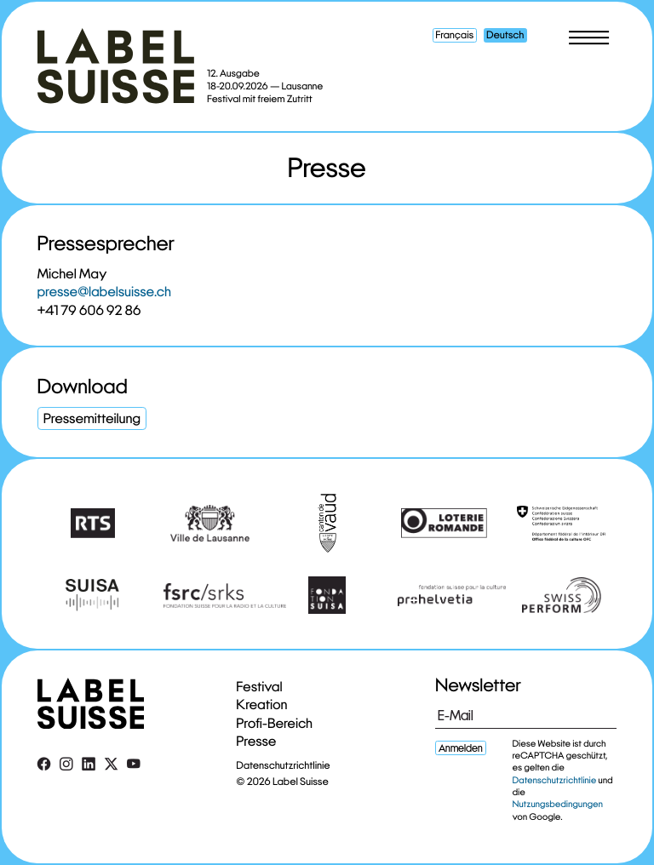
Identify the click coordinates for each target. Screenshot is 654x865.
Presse (257, 741)
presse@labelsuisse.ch (104, 292)
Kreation (262, 704)
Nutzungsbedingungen (558, 805)
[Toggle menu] (589, 37)
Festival (260, 687)
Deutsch (505, 35)
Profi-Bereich (275, 723)
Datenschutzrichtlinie (283, 765)
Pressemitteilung (92, 418)
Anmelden (461, 748)
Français (454, 35)
